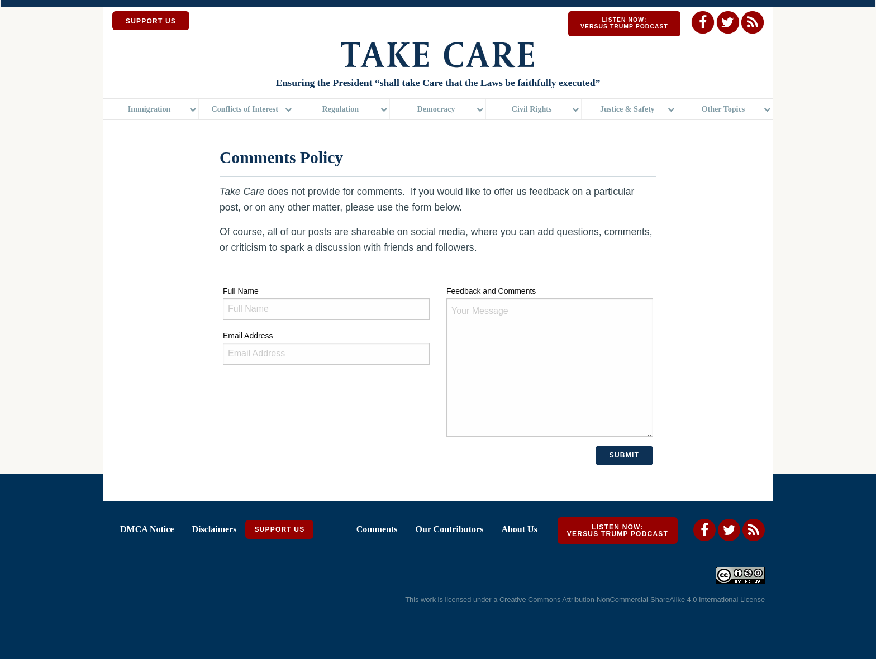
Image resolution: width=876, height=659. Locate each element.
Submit (624, 455)
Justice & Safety (627, 108)
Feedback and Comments (549, 361)
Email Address (326, 348)
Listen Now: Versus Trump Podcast (624, 23)
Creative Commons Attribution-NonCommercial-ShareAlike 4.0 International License (632, 599)
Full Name (326, 303)
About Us (519, 529)
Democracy (436, 108)
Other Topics (723, 108)
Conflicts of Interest (245, 108)
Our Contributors (449, 529)
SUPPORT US (151, 21)
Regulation (340, 108)
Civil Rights (532, 108)
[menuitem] (151, 109)
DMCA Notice (147, 529)
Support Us (279, 529)
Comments (377, 529)
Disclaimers (214, 529)
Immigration (149, 108)
